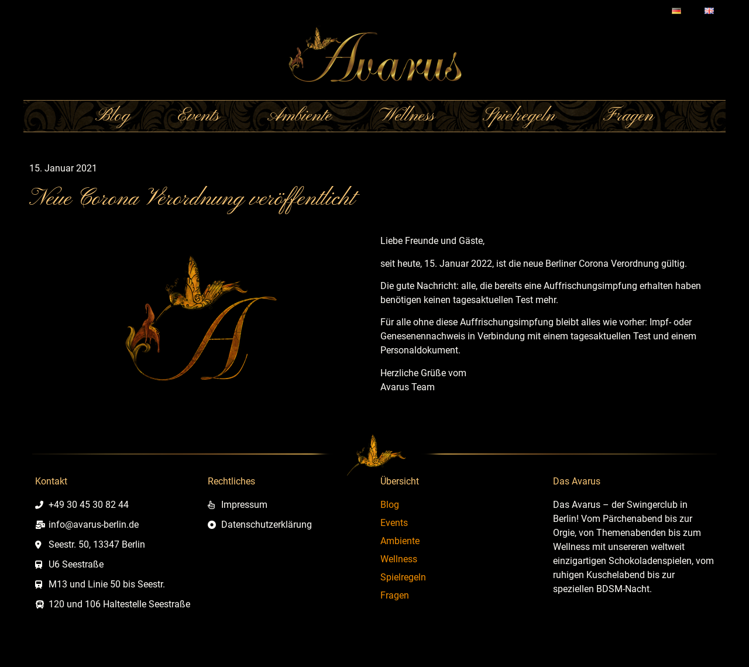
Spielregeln (519, 116)
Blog (112, 116)
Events (198, 116)
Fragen (628, 116)
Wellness (407, 116)
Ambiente (299, 116)
